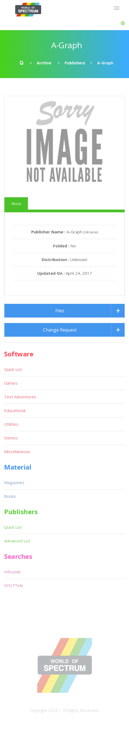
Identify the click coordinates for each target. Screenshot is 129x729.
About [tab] (16, 203)
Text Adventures (20, 396)
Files (59, 311)
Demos (11, 438)
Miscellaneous (17, 451)
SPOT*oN (13, 585)
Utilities (11, 424)
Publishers (75, 62)
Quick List (13, 369)
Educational (14, 410)
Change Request (60, 330)
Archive (44, 62)
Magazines (14, 482)
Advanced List (17, 541)
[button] (123, 23)
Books (10, 496)
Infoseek (12, 571)
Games (11, 383)
